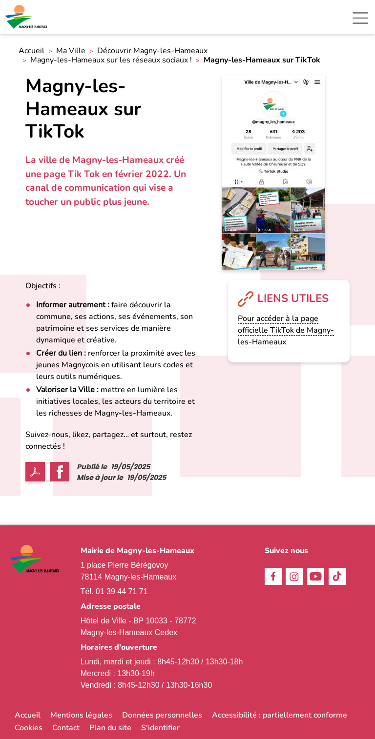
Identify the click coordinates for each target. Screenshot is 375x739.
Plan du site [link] (110, 727)
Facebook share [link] (59, 471)
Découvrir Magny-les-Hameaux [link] (152, 51)
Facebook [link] (273, 576)
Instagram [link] (294, 576)
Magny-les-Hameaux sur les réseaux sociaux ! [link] (111, 60)
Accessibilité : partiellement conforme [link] (279, 715)
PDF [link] (35, 471)
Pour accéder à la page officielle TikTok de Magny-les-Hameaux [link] (286, 330)
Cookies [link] (28, 727)
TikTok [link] (337, 576)
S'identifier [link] (160, 727)
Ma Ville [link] (70, 51)
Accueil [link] (31, 51)
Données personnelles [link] (162, 715)
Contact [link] (66, 727)
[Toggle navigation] (360, 18)
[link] (27, 17)
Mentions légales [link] (81, 715)
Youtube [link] (315, 576)
